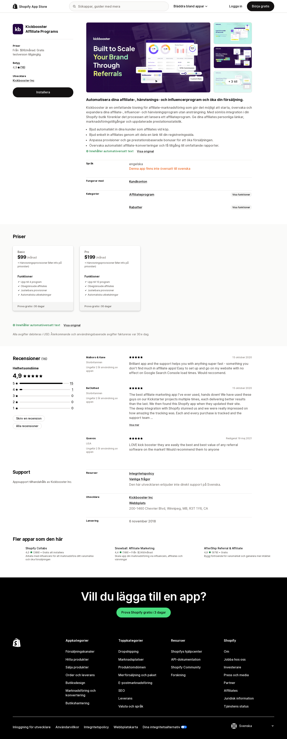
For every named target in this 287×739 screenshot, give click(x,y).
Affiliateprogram (141, 194)
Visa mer (134, 424)
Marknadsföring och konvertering (81, 693)
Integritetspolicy (141, 474)
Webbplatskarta (126, 727)
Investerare (232, 667)
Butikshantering (77, 703)
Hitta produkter (77, 659)
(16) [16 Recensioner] (22, 67)
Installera (43, 92)
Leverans (125, 698)
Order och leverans (80, 675)
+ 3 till (232, 81)
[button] (54, 554)
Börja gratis (260, 6)
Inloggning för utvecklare (32, 727)
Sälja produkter (77, 667)
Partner (229, 683)
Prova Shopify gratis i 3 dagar (143, 612)
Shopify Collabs (36, 548)
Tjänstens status (236, 706)
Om (226, 651)
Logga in (235, 6)
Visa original (145, 151)
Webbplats (137, 503)
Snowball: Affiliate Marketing (134, 548)
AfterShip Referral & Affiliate (223, 548)
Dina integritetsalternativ (161, 727)
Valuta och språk (130, 706)
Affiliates (231, 691)
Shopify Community (186, 667)
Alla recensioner (27, 426)
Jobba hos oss (235, 659)
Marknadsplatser (131, 659)
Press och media (236, 675)
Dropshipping (128, 651)
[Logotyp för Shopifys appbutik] (30, 6)
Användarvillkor (67, 727)
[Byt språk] (256, 726)
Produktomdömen (132, 667)
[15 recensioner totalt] (71, 383)
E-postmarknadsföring (135, 683)
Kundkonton (138, 182)
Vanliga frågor (139, 479)
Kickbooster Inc (23, 80)
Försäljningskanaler (80, 651)
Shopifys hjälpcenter (186, 651)
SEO (121, 691)
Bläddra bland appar (190, 6)
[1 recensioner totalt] (72, 390)
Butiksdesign (75, 683)
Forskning (178, 675)
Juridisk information (239, 698)
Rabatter (135, 207)
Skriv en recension (28, 418)
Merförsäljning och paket (137, 675)
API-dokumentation (186, 659)
